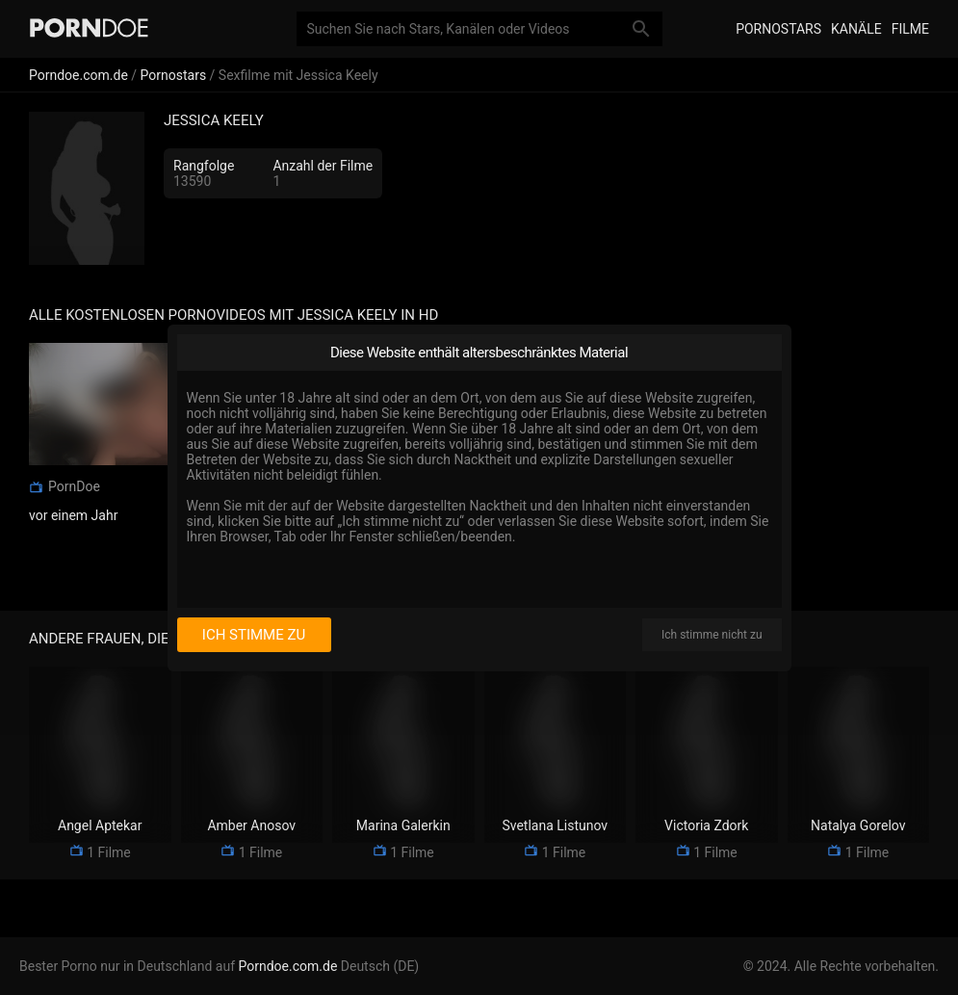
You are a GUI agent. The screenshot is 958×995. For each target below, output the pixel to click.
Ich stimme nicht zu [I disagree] (711, 635)
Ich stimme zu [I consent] (253, 634)
